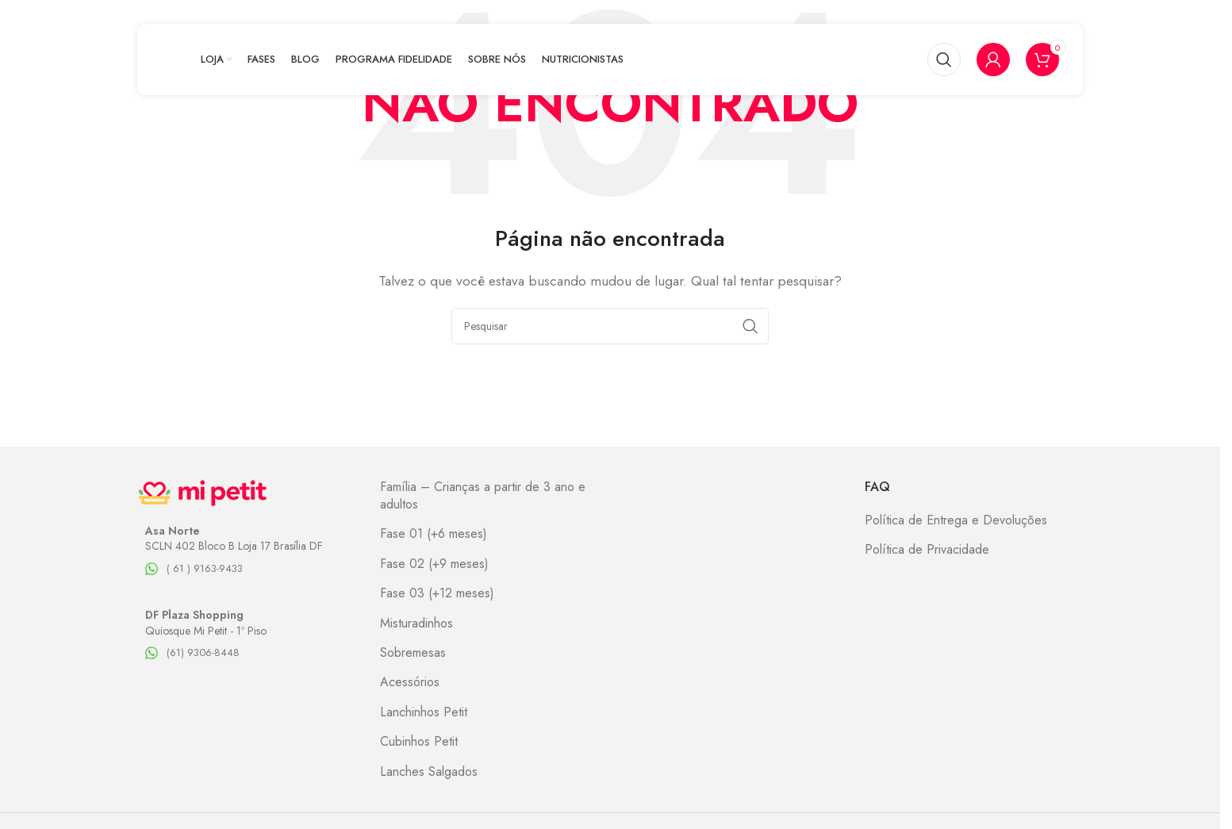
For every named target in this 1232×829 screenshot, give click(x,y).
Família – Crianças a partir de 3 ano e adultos (482, 495)
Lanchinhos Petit (423, 712)
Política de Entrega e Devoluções (956, 520)
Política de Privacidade (927, 549)
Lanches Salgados (429, 772)
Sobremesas (413, 653)
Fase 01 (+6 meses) (433, 534)
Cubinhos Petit (419, 741)
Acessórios (409, 682)
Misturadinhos (416, 623)
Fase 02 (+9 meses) (434, 564)
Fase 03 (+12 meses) (437, 593)
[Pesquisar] (944, 59)
